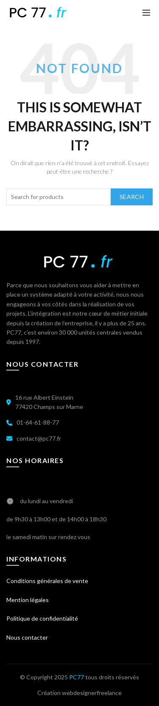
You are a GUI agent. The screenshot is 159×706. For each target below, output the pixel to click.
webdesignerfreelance (92, 692)
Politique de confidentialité (42, 618)
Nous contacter (27, 637)
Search (132, 196)
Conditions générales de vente (47, 580)
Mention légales (27, 599)
